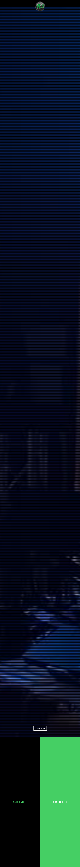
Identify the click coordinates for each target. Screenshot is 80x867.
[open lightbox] (20, 802)
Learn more (40, 728)
